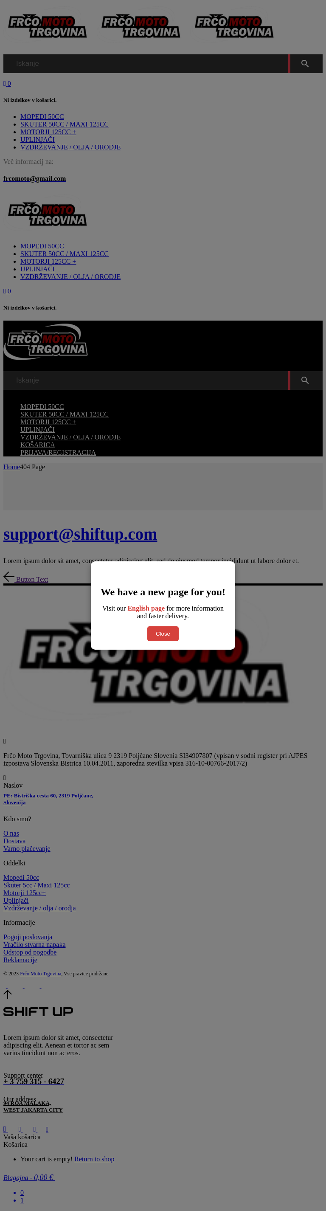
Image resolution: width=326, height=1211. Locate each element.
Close (163, 634)
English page (146, 608)
